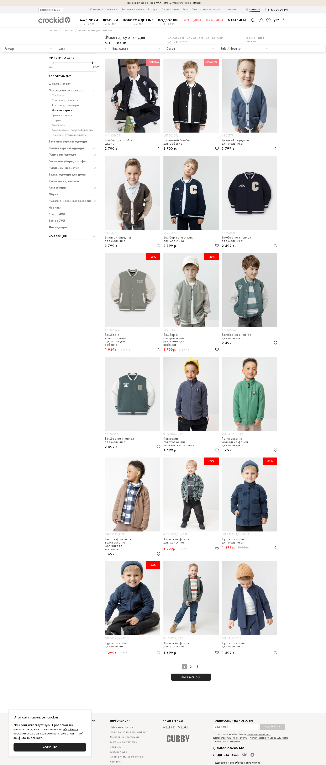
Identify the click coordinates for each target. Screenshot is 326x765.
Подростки (168, 22)
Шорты (56, 108)
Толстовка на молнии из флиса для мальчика (235, 442)
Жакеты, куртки (62, 98)
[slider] (92, 51)
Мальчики (89, 22)
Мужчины (214, 20)
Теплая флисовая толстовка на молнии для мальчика (118, 544)
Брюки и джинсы (62, 103)
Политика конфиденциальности (129, 732)
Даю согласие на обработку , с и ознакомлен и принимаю (250, 738)
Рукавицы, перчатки (64, 156)
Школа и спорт (60, 72)
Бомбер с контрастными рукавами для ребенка (115, 339)
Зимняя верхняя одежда (66, 136)
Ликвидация (58, 215)
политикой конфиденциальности (269, 738)
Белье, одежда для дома (67, 162)
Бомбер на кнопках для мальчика (178, 239)
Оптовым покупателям (104, 9)
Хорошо (50, 747)
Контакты (230, 9)
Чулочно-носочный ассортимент (73, 189)
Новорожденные (138, 22)
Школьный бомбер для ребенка (177, 142)
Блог (185, 9)
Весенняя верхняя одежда (68, 129)
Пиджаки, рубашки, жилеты (69, 123)
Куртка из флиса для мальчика (176, 541)
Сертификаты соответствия (126, 756)
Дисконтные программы (206, 9)
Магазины (237, 20)
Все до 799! (57, 208)
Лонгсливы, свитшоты (65, 88)
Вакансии (115, 747)
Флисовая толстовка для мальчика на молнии (179, 442)
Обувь (53, 182)
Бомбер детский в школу (118, 142)
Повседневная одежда (66, 78)
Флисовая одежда (62, 142)
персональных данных (258, 734)
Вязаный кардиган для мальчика (235, 142)
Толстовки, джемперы (65, 93)
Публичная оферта (121, 727)
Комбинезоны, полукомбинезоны (73, 118)
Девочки (110, 22)
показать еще (191, 677)
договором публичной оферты (230, 738)
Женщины (192, 20)
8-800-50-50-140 (278, 9)
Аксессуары (57, 175)
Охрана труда (118, 752)
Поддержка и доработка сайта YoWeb (237, 762)
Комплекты (58, 113)
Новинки (55, 195)
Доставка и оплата (132, 9)
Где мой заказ (170, 9)
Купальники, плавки (64, 169)
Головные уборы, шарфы (67, 149)
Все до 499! (57, 202)
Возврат (153, 9)
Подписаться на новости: (233, 720)
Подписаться (272, 726)
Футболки (58, 83)
